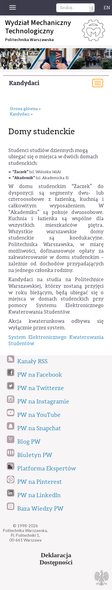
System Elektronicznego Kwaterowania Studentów (56, 340)
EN (107, 8)
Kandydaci (24, 83)
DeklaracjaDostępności (56, 559)
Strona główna (24, 109)
